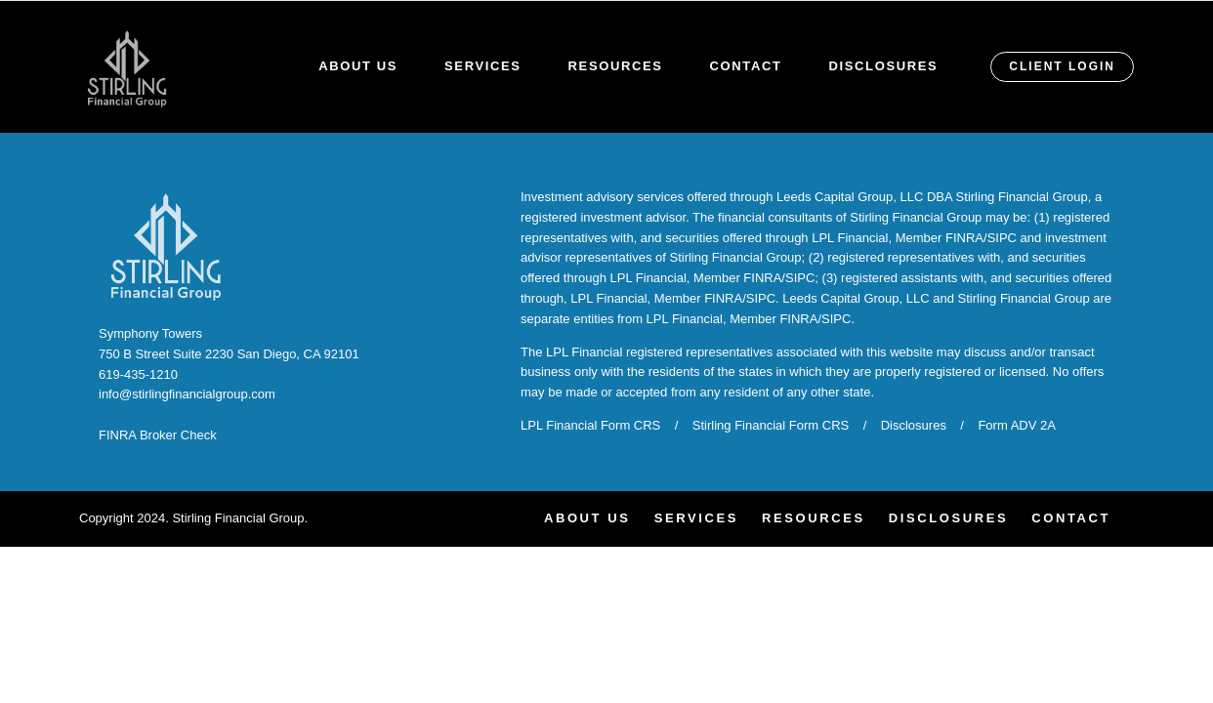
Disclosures (884, 66)
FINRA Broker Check (158, 435)
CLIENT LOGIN (1062, 66)
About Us (357, 66)
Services (483, 66)
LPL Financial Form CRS (590, 425)
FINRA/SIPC (981, 237)
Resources (615, 66)
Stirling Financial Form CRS (770, 425)
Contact (746, 66)
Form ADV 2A (1016, 425)
